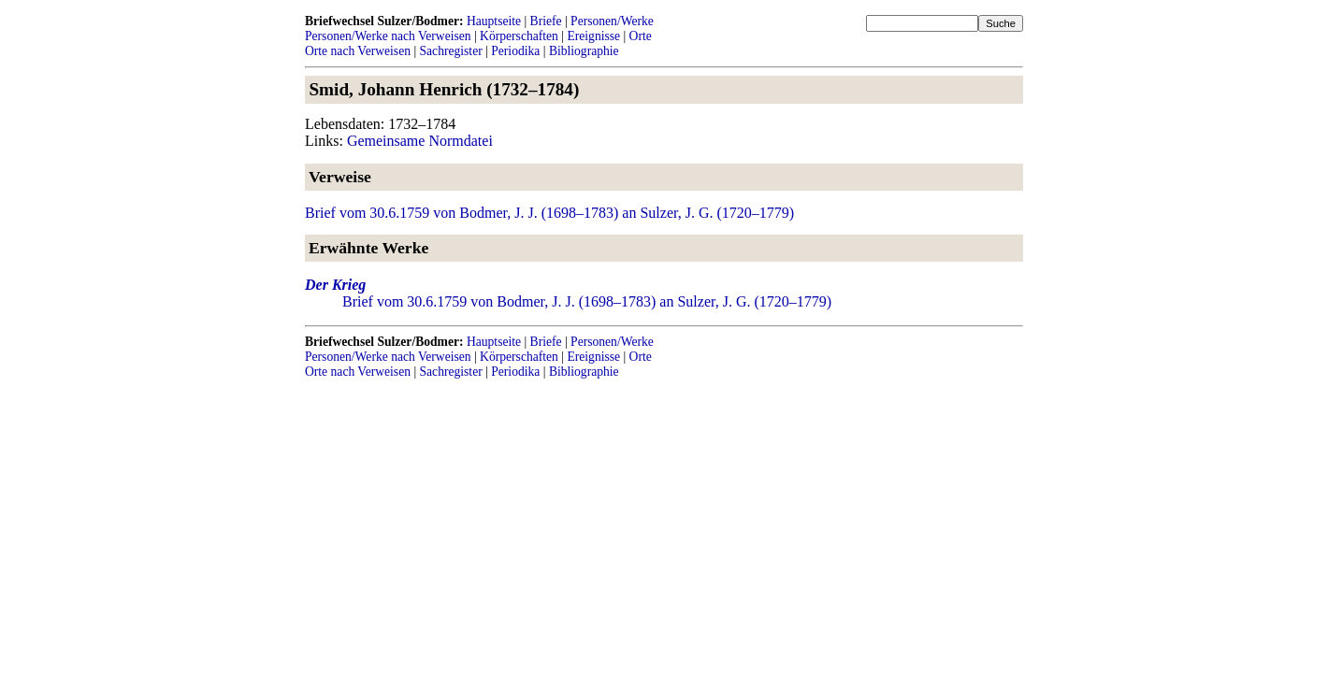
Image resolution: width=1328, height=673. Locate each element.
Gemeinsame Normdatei (420, 141)
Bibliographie (584, 51)
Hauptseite (494, 21)
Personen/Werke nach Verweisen (388, 36)
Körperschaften (519, 36)
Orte (640, 36)
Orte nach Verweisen (358, 51)
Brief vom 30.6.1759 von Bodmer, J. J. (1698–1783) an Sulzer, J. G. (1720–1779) (549, 213)
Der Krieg (335, 285)
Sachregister (451, 51)
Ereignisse (593, 36)
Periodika (515, 51)
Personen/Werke (612, 21)
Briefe (546, 21)
